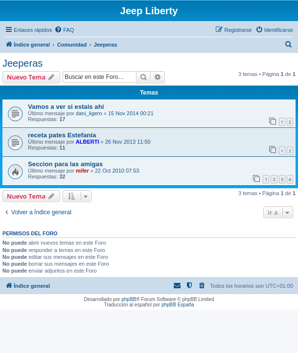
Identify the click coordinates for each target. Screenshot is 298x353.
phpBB (128, 299)
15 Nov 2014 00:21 (131, 113)
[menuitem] (64, 30)
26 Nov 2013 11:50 (128, 142)
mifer (82, 171)
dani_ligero (89, 113)
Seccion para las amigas (65, 164)
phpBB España (177, 304)
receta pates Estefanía (62, 135)
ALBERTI (87, 142)
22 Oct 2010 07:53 (117, 171)
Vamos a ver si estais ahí (66, 106)
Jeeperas (22, 63)
